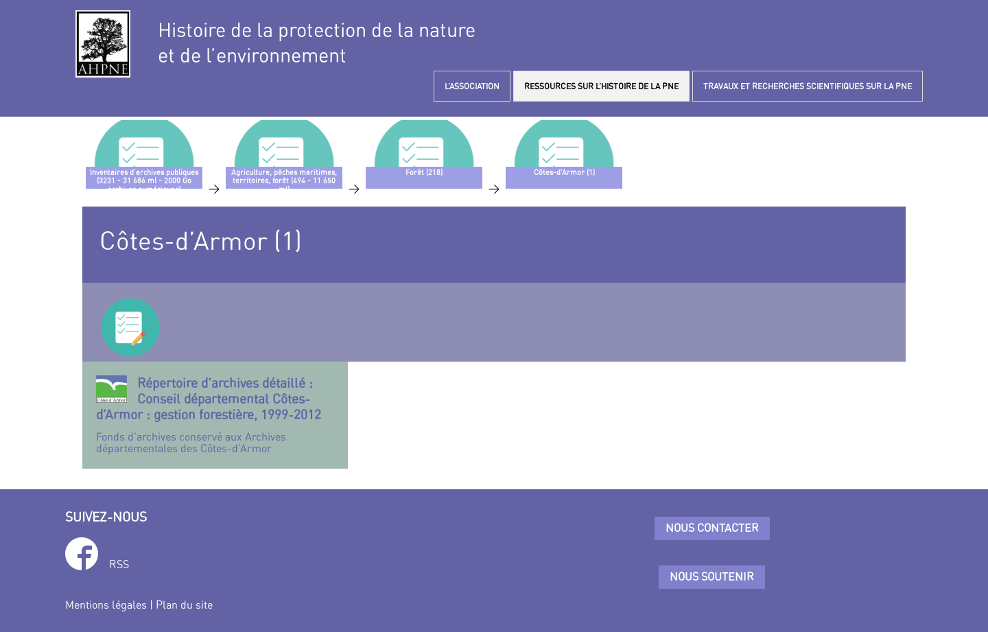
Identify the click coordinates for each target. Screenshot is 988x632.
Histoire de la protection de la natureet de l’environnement (316, 42)
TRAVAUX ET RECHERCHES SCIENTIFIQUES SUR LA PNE (807, 86)
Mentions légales (106, 604)
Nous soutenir (712, 576)
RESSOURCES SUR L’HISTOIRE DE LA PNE (601, 86)
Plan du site (184, 604)
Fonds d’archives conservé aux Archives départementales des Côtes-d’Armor (215, 415)
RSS (119, 564)
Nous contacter (712, 528)
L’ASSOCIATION (472, 86)
